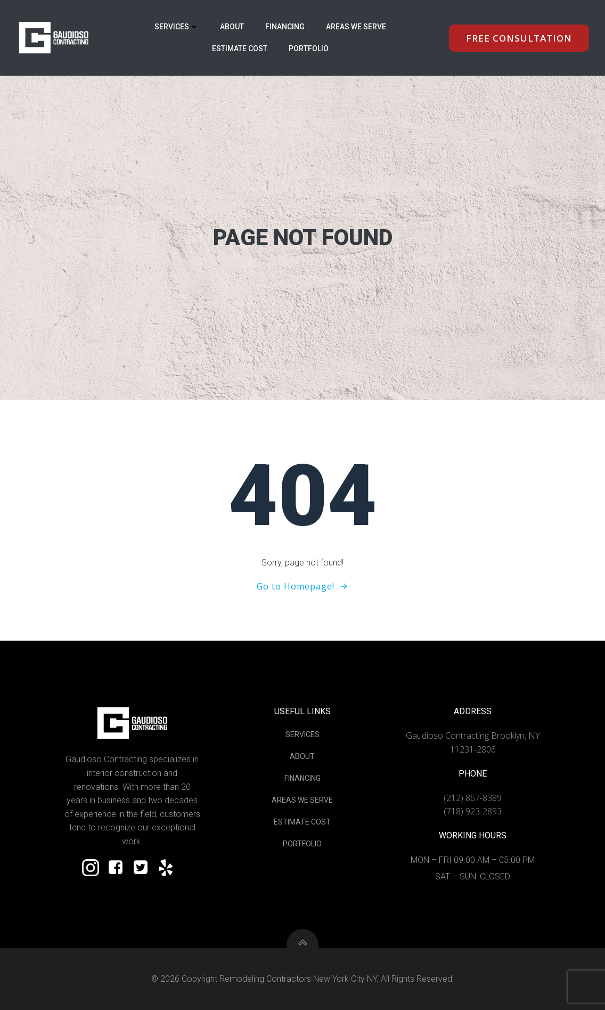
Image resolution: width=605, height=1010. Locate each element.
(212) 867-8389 (473, 798)
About (232, 26)
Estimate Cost (239, 48)
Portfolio (309, 48)
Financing (285, 26)
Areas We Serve (356, 26)
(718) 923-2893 (473, 811)
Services (176, 26)
